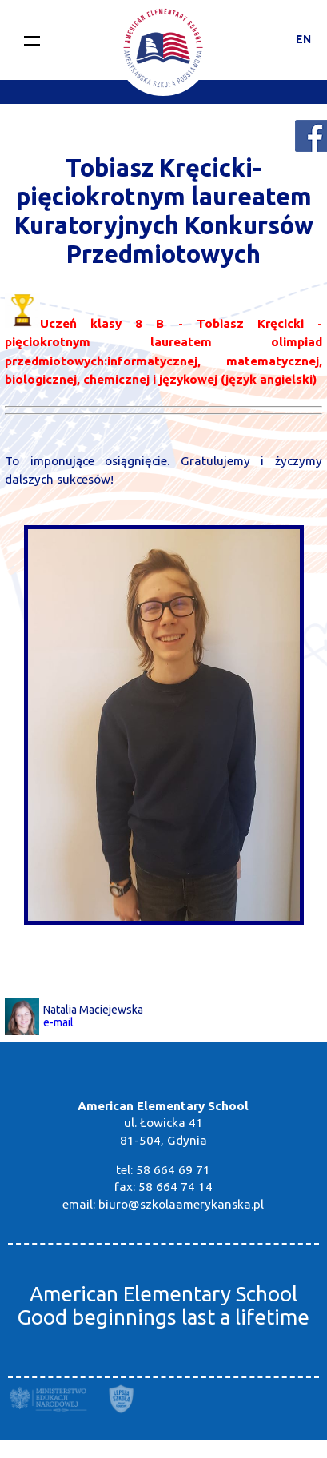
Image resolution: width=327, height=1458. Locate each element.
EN (303, 39)
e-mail (58, 1022)
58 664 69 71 (173, 1170)
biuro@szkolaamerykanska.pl (181, 1204)
